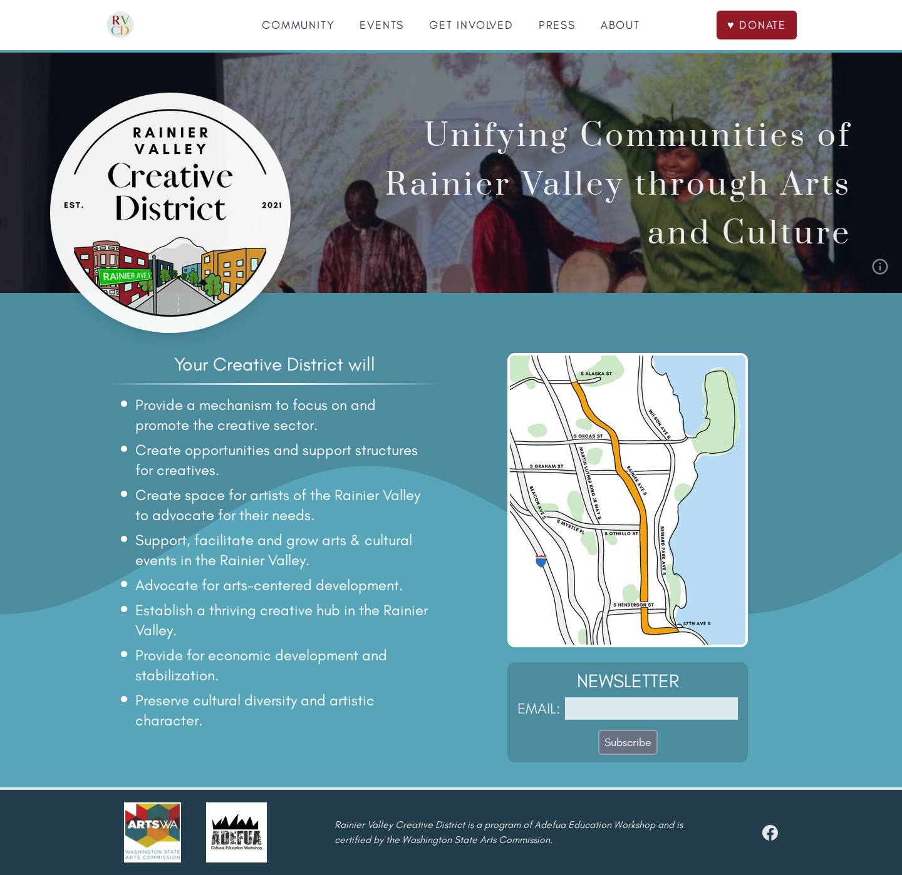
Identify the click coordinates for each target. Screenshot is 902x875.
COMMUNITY (298, 25)
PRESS (557, 25)
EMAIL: (538, 708)
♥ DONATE (756, 25)
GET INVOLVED (471, 25)
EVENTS (382, 25)
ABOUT (620, 25)
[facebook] (770, 833)
